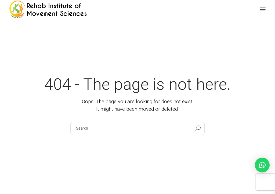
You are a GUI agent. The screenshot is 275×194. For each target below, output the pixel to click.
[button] (262, 165)
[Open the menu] (262, 9)
